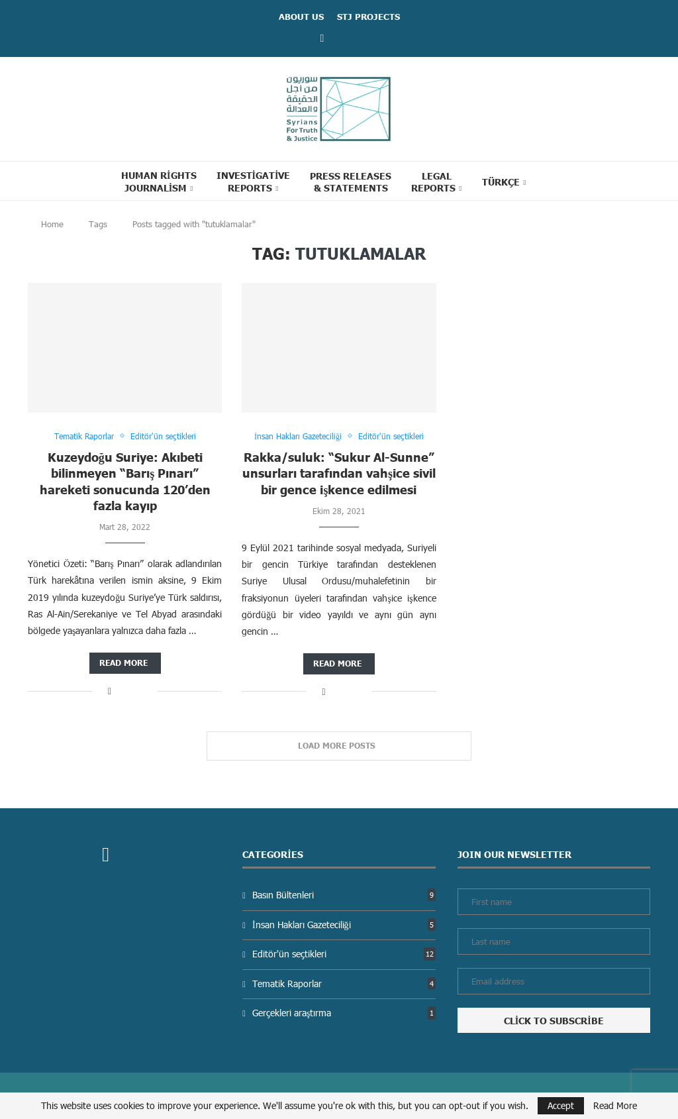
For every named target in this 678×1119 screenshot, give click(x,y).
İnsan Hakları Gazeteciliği (344, 924)
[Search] (560, 181)
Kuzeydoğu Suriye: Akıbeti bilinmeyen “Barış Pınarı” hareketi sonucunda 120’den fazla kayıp (125, 481)
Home (52, 224)
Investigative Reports (254, 181)
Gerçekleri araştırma (344, 1012)
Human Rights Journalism (158, 181)
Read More (615, 1105)
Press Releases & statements (350, 181)
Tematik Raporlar (344, 983)
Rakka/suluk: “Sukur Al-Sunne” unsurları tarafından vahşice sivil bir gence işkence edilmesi (339, 473)
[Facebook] (322, 37)
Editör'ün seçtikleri (344, 953)
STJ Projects (368, 16)
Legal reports (433, 181)
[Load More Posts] (339, 746)
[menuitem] (504, 181)
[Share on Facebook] (109, 690)
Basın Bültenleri (344, 894)
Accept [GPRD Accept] (561, 1105)
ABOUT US (301, 16)
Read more (123, 663)
